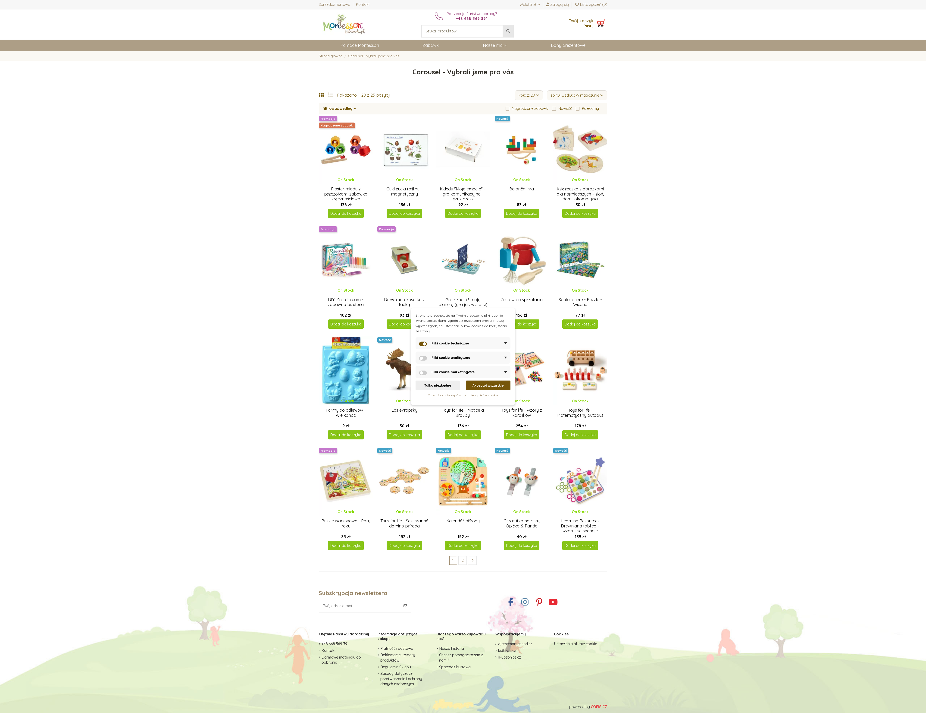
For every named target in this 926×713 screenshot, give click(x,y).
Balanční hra (521, 189)
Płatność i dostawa (396, 648)
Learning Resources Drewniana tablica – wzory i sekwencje (580, 525)
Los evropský (404, 410)
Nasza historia (451, 648)
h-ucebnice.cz (509, 657)
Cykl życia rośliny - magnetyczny (404, 191)
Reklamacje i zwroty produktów (397, 657)
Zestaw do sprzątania (522, 299)
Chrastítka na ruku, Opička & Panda (522, 523)
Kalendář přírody (463, 521)
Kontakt (363, 4)
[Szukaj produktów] (508, 31)
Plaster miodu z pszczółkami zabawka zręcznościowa (345, 194)
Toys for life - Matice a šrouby (463, 412)
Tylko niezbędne (437, 385)
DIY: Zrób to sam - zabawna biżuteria (346, 302)
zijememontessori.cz (515, 643)
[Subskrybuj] (405, 605)
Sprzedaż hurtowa (335, 4)
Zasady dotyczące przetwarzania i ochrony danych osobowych (401, 678)
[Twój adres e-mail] (359, 605)
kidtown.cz (507, 650)
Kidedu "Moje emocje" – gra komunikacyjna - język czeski (463, 194)
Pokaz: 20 (529, 95)
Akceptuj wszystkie (488, 385)
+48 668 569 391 (335, 643)
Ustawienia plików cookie (575, 643)
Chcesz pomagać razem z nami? (461, 657)
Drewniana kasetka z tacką (404, 302)
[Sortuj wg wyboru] (577, 95)
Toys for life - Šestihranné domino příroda (404, 523)
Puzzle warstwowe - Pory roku (346, 523)
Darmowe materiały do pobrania (341, 660)
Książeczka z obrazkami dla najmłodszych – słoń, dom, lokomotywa (580, 194)
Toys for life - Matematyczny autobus (580, 412)
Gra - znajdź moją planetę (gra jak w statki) (462, 302)
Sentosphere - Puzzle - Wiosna (580, 302)
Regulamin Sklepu (395, 667)
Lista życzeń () (591, 4)
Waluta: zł (529, 4)
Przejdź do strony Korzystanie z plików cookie (463, 395)
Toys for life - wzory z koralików (521, 412)
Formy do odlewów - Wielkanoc (346, 412)
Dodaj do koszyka (345, 213)
